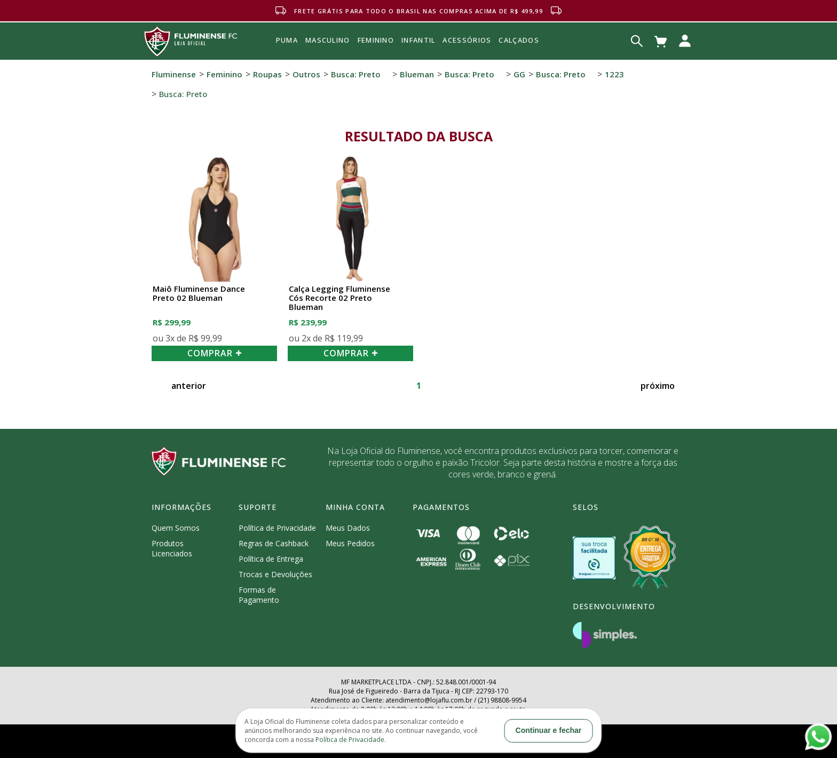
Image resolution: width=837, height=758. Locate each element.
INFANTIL (418, 40)
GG (519, 74)
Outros (306, 74)
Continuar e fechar (549, 730)
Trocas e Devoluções (275, 574)
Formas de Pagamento (259, 595)
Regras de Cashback (274, 543)
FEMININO (376, 40)
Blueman (417, 74)
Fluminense (174, 74)
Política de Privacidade (277, 528)
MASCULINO (327, 40)
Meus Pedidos (350, 543)
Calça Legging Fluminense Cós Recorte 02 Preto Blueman (339, 298)
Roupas (267, 74)
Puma (287, 52)
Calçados (519, 40)
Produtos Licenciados (172, 548)
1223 (614, 74)
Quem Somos (176, 528)
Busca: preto (356, 74)
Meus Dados (348, 528)
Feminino (224, 74)
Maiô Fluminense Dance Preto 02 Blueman (199, 293)
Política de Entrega (271, 559)
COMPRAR (214, 353)
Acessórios (467, 63)
